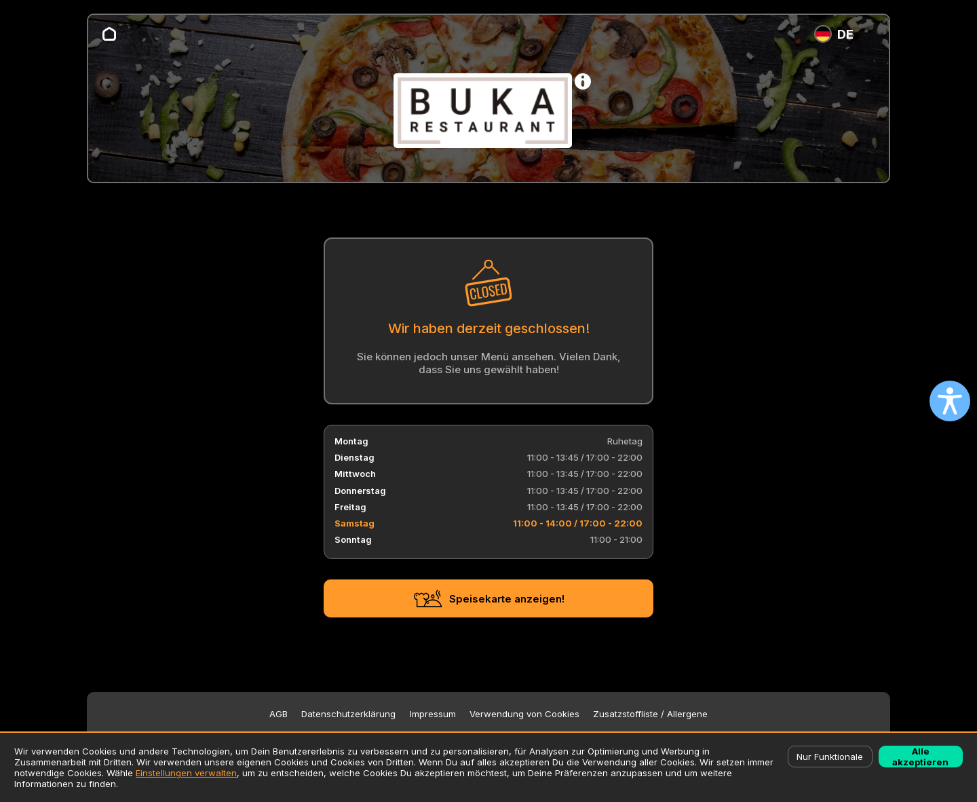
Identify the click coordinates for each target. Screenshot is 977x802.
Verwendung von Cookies (524, 714)
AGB (278, 714)
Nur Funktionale (830, 756)
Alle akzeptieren (920, 756)
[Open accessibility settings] (950, 401)
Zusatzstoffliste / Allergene (650, 714)
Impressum (433, 714)
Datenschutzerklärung (348, 714)
